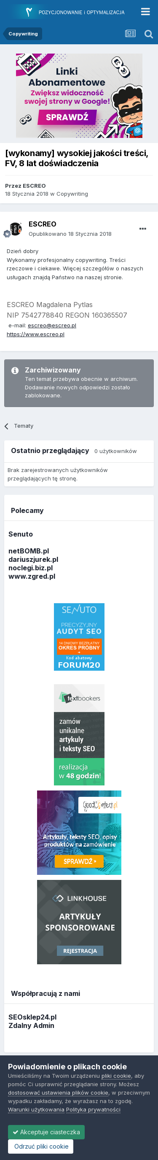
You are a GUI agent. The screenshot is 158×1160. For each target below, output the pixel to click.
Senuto (20, 534)
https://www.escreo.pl (35, 334)
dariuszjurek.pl (33, 559)
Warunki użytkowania (36, 1109)
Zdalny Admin (31, 1025)
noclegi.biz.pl (30, 568)
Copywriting (72, 193)
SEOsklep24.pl (32, 1017)
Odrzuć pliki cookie (41, 1146)
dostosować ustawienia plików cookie (58, 1092)
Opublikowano (70, 233)
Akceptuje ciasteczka (46, 1132)
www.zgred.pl (31, 576)
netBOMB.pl (28, 551)
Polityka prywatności (93, 1109)
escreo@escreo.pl (52, 325)
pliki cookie (116, 1075)
